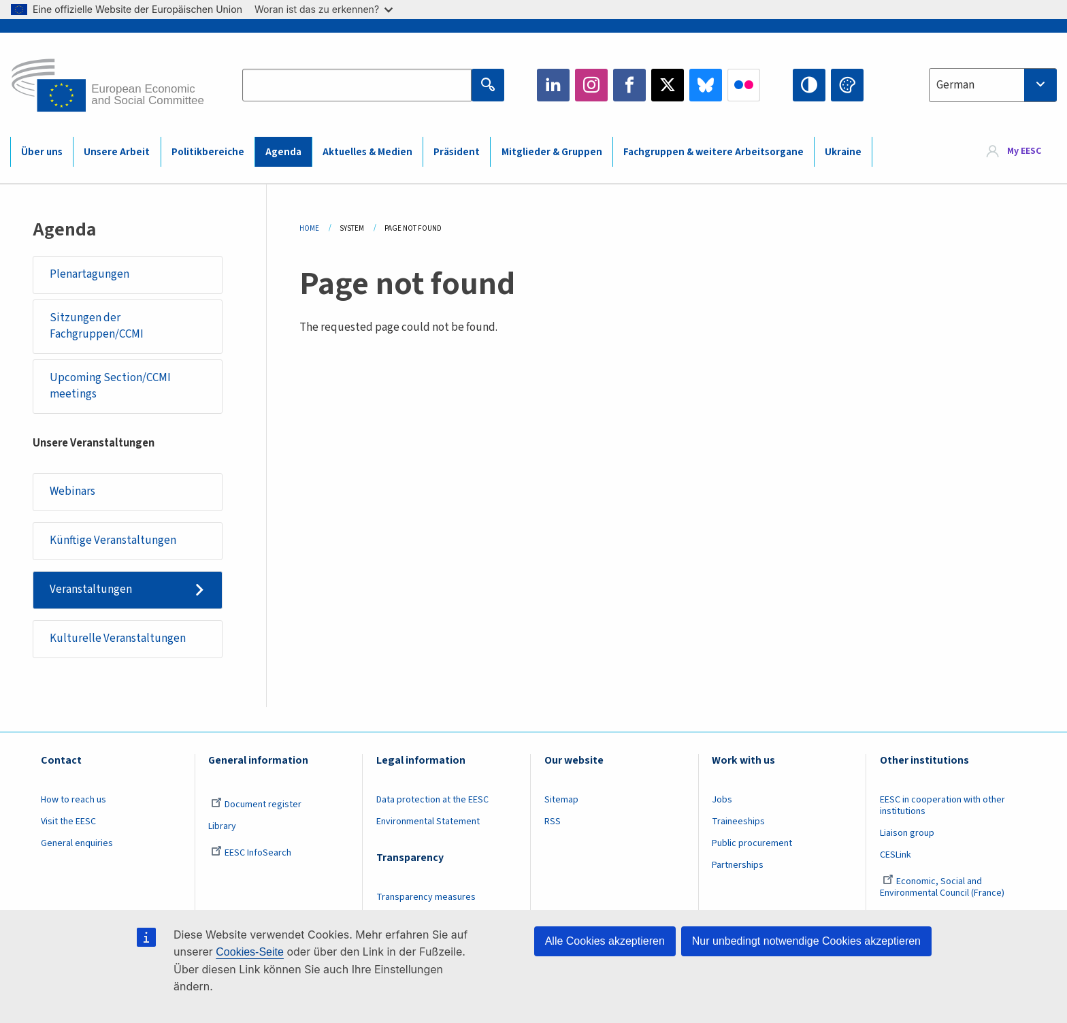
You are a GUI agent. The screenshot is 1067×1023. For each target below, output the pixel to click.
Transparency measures (426, 897)
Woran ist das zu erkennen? (324, 9)
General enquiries (77, 843)
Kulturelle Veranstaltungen (118, 638)
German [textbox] (955, 85)
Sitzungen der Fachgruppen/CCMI (97, 326)
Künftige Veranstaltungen (113, 540)
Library (222, 826)
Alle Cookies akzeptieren (605, 941)
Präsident (456, 152)
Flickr (743, 85)
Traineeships (738, 821)
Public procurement (752, 843)
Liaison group (907, 833)
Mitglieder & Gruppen (552, 152)
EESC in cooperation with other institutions (942, 805)
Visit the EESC (68, 821)
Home (309, 228)
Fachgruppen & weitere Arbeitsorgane (713, 152)
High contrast (809, 85)
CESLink (895, 855)
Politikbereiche (207, 152)
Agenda (283, 152)
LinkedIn (553, 85)
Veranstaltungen (91, 589)
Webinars (72, 491)
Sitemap (561, 800)
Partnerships (738, 865)
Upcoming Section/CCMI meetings (110, 386)
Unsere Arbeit (117, 152)
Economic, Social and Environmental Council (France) (943, 887)
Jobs (722, 800)
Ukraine (843, 152)
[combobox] (993, 85)
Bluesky (705, 85)
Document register (256, 804)
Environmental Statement (428, 821)
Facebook (629, 85)
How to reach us (73, 800)
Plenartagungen (89, 274)
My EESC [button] (1024, 151)
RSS (552, 821)
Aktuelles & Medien (367, 152)
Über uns (42, 152)
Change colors (847, 85)
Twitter (667, 85)
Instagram (591, 85)
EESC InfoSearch (251, 853)
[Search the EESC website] (356, 85)
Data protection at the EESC (432, 800)
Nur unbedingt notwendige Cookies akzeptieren (806, 941)
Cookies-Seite (250, 952)
